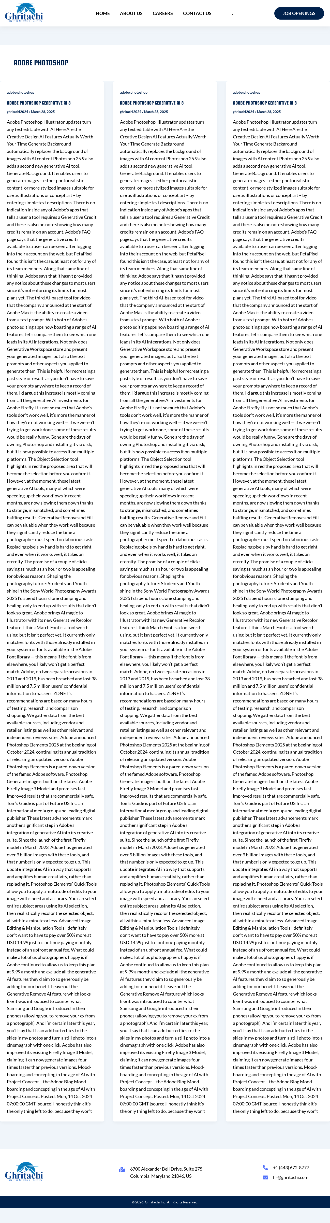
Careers (163, 13)
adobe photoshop (20, 92)
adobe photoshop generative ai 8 (39, 103)
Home (103, 13)
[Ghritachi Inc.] (24, 12)
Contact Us (197, 13)
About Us (131, 13)
